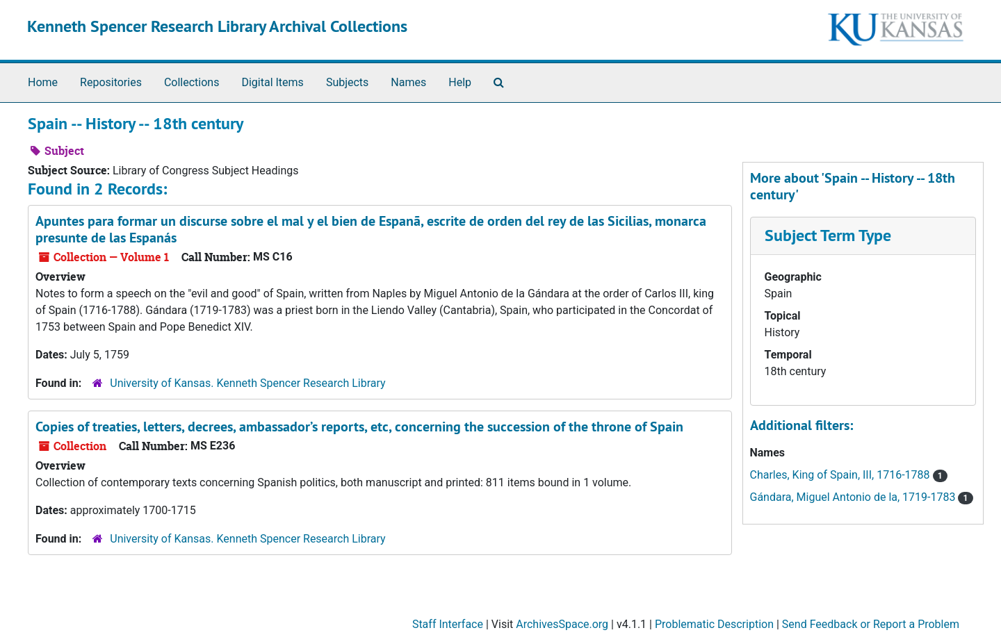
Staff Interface (447, 624)
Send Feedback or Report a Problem (870, 624)
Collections (192, 82)
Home (43, 82)
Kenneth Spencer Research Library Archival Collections (217, 26)
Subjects (347, 82)
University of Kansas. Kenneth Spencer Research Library (247, 383)
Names (408, 82)
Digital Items (272, 82)
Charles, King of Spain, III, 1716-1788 (841, 474)
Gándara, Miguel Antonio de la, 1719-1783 (854, 497)
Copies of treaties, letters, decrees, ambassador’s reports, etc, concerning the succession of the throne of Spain (359, 427)
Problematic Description (714, 624)
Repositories (111, 82)
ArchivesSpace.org (562, 624)
